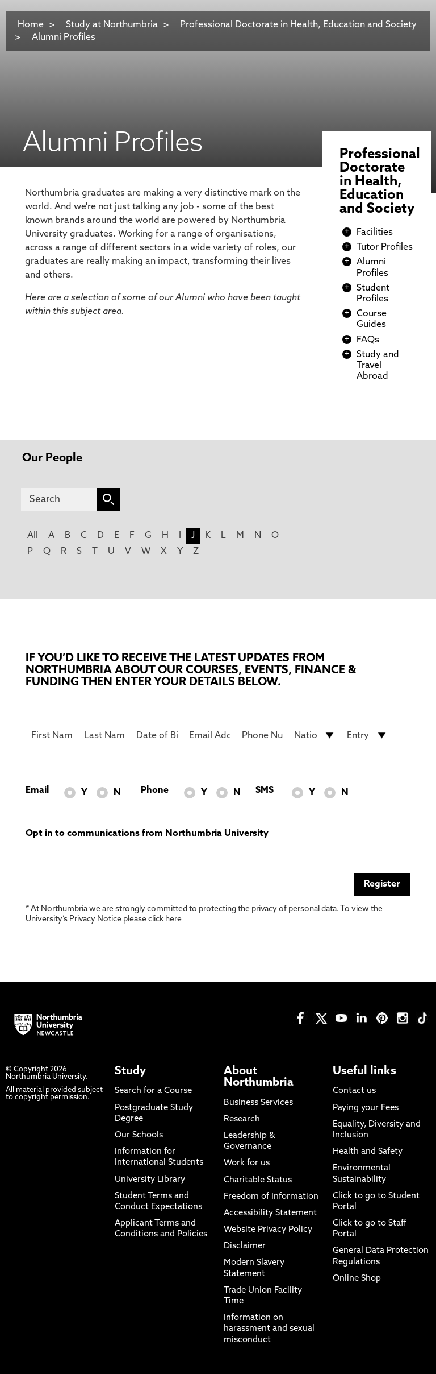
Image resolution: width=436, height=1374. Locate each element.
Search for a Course (153, 1091)
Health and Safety (368, 1152)
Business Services (258, 1103)
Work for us (247, 1163)
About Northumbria (259, 1077)
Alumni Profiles (63, 37)
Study (130, 1071)
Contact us (354, 1091)
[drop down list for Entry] (367, 735)
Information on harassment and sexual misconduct (269, 1329)
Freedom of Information (271, 1197)
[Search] (59, 499)
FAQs (368, 340)
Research (242, 1119)
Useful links (364, 1071)
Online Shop (357, 1278)
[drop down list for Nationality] (314, 735)
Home (31, 25)
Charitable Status (258, 1180)
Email (37, 790)
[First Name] (52, 735)
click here (165, 919)
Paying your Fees (366, 1108)
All (32, 535)
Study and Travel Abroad (378, 365)
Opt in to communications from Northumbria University (147, 833)
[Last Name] (104, 735)
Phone (155, 790)
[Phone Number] (262, 735)
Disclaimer (245, 1246)
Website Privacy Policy (268, 1230)
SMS (264, 790)
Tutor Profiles (385, 247)
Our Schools (139, 1135)
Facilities (375, 232)
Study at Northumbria (112, 25)
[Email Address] (209, 735)
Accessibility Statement (270, 1213)
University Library (150, 1180)
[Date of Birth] (157, 735)
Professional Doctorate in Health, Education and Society (298, 25)
